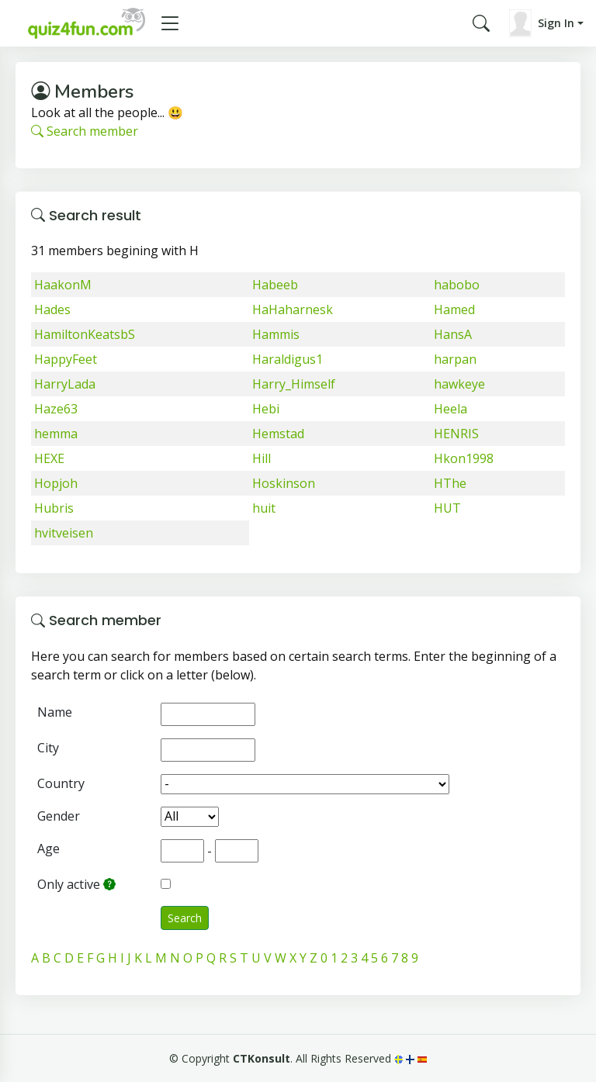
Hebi (265, 408)
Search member (84, 131)
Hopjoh (56, 483)
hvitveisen (63, 532)
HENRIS (456, 433)
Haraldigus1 (287, 359)
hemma (56, 433)
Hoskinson (283, 483)
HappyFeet (65, 359)
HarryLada (64, 383)
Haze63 (56, 408)
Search (185, 918)
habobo (457, 284)
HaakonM (63, 284)
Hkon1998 (464, 458)
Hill (261, 458)
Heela (450, 408)
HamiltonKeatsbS (84, 334)
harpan (455, 359)
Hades (52, 309)
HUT (447, 508)
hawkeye (459, 383)
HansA (453, 334)
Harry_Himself (293, 383)
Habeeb (275, 284)
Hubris (54, 508)
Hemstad (278, 433)
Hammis (276, 334)
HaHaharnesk (292, 309)
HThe (450, 483)
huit (263, 508)
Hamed (454, 309)
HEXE (49, 458)
